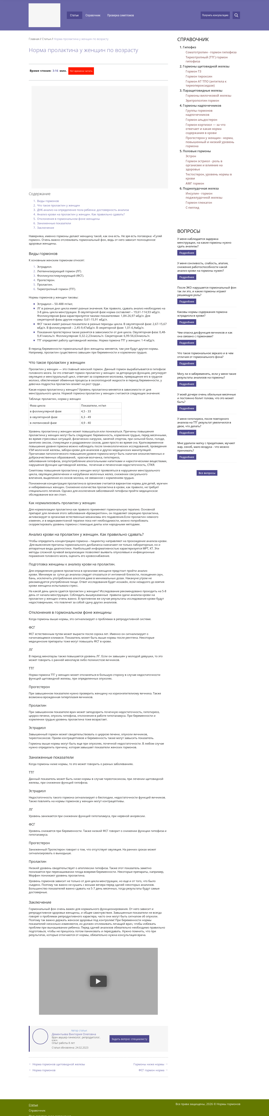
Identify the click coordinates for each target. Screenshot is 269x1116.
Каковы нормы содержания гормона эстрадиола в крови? (202, 313)
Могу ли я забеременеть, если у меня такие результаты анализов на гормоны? (206, 375)
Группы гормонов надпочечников (199, 113)
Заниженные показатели (54, 223)
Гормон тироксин (199, 76)
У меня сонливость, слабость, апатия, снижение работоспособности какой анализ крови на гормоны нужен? (202, 266)
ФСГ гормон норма (151, 1070)
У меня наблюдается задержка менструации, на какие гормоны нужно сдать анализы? (204, 242)
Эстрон (191, 156)
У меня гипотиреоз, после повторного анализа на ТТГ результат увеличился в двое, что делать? (204, 422)
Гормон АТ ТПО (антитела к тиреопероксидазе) (206, 83)
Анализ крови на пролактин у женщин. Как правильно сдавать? (81, 214)
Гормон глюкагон (199, 202)
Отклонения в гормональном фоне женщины (68, 219)
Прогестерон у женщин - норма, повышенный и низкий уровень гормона (210, 142)
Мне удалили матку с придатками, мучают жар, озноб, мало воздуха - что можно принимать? (206, 446)
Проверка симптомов (120, 15)
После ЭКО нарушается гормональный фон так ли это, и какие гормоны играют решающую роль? (206, 291)
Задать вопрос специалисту (129, 1039)
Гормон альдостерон (201, 120)
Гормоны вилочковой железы (208, 95)
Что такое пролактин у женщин (58, 205)
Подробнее (186, 253)
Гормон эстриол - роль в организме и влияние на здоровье (204, 165)
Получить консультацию (215, 15)
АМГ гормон (195, 183)
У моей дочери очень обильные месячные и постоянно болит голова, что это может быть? (206, 398)
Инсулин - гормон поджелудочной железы (204, 195)
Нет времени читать (81, 70)
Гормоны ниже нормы (148, 1064)
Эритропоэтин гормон (202, 100)
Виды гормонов (48, 201)
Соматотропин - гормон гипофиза (211, 52)
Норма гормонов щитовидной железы (58, 1064)
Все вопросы (207, 473)
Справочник (93, 15)
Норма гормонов (44, 1070)
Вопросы (188, 231)
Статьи (74, 15)
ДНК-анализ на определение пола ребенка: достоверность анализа (83, 210)
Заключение (45, 227)
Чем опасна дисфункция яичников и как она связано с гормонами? (204, 334)
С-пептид (192, 208)
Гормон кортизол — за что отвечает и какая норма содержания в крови (206, 129)
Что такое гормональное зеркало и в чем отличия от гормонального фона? (205, 355)
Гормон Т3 (193, 71)
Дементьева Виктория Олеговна (74, 1034)
